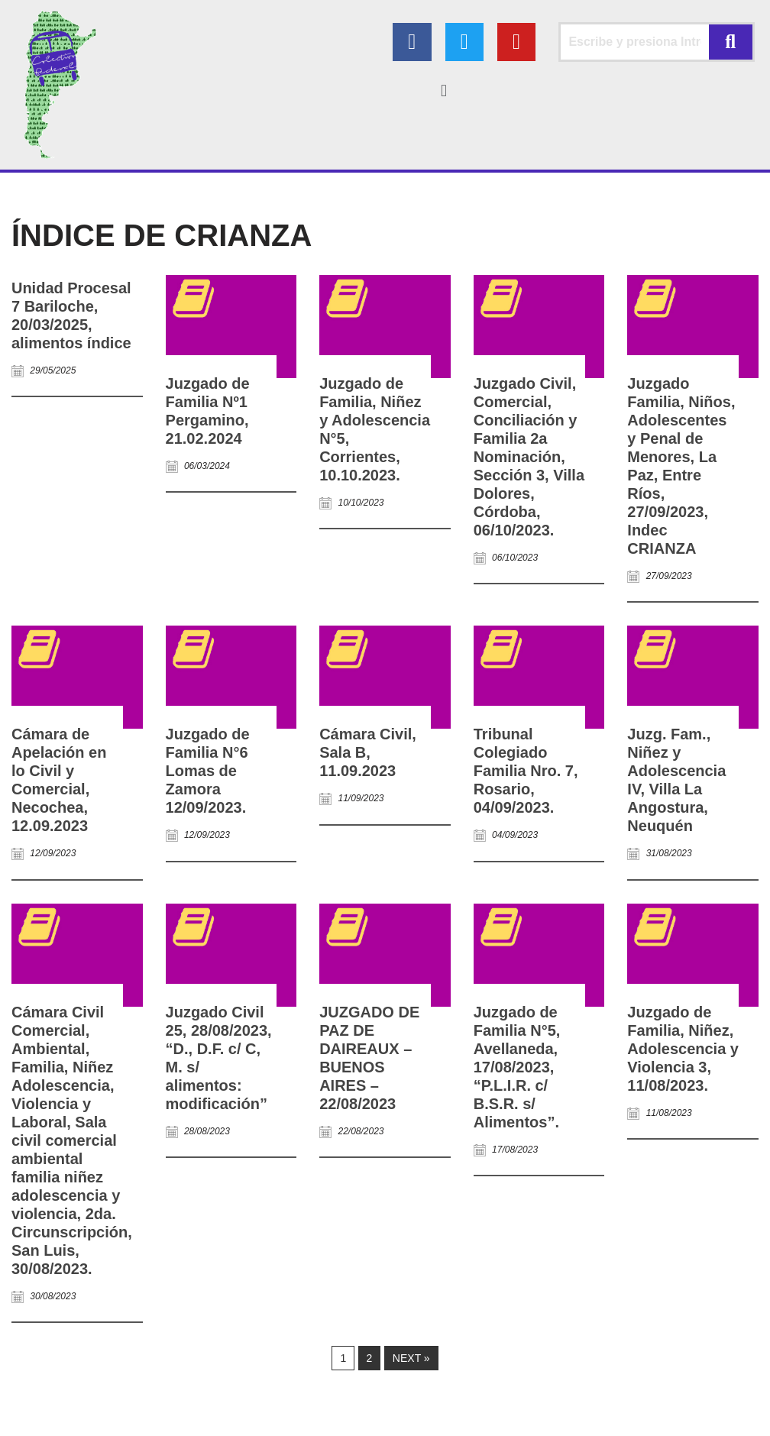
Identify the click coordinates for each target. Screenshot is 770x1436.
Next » (411, 1359)
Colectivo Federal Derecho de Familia (104, 1397)
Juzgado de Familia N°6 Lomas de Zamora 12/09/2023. (208, 771)
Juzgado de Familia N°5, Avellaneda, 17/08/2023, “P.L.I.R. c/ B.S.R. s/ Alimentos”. (517, 1067)
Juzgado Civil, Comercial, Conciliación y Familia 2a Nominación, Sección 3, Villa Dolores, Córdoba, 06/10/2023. (529, 456)
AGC (109, 1416)
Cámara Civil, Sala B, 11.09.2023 (367, 752)
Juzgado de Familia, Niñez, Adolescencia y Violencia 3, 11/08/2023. (683, 1049)
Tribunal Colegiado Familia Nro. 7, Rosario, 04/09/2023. (526, 771)
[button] (443, 90)
